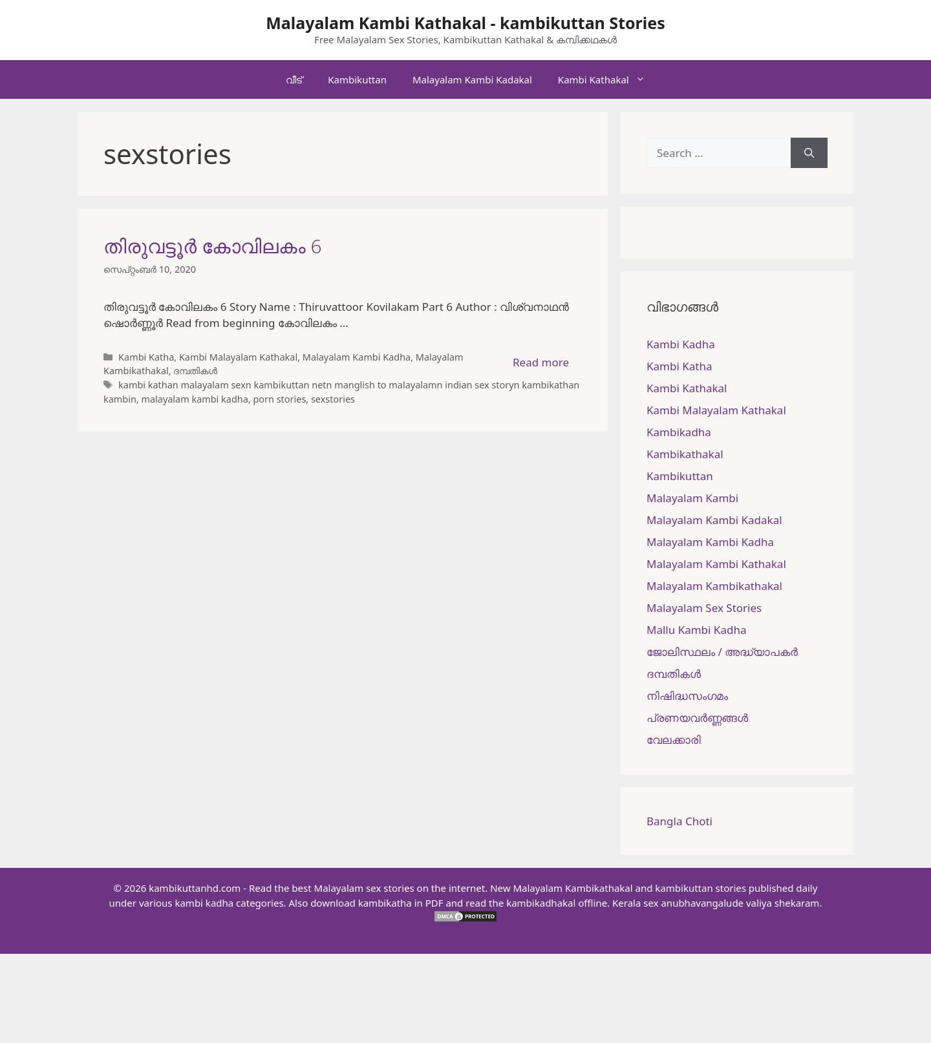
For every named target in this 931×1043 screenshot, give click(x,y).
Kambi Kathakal (608, 79)
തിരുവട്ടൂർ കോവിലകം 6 (212, 246)
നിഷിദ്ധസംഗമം (687, 695)
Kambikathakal (685, 454)
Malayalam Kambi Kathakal (716, 563)
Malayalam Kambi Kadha (357, 357)
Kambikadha (679, 432)
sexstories (333, 399)
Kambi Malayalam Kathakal (238, 357)
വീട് (294, 79)
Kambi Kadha (681, 344)
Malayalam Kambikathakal (714, 585)
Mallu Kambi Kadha (696, 629)
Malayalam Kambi (692, 497)
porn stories (279, 399)
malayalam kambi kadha (194, 399)
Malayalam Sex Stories (704, 607)
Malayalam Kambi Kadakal (472, 79)
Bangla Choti (679, 821)
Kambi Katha (146, 357)
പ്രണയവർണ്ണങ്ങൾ (697, 717)
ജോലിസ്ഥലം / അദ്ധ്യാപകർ (722, 651)
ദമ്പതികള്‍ (195, 370)
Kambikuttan (357, 79)
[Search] (809, 153)
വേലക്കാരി (674, 739)
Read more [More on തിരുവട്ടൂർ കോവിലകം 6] (541, 362)
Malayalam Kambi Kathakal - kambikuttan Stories (465, 23)
